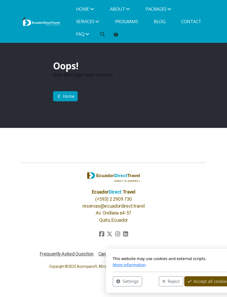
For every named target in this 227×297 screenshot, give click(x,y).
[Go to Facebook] (102, 234)
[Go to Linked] (125, 234)
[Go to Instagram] (117, 234)
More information (70, 264)
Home (65, 96)
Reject (112, 281)
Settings (68, 281)
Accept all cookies (149, 281)
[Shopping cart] (116, 34)
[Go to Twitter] (110, 234)
